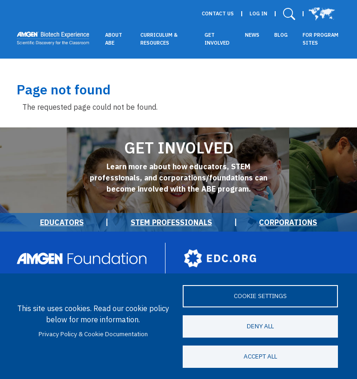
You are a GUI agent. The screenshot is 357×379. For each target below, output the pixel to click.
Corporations (288, 222)
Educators (62, 222)
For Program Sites (320, 39)
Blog (281, 35)
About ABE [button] (113, 39)
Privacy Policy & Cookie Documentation (93, 334)
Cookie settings (260, 296)
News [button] (252, 35)
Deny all (260, 326)
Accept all (260, 356)
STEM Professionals (171, 222)
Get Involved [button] (217, 39)
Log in (258, 13)
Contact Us (218, 13)
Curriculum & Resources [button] (159, 39)
